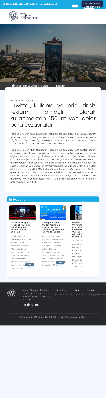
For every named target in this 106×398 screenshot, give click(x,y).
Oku (29, 265)
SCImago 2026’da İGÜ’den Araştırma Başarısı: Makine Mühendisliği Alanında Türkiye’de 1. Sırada (53, 227)
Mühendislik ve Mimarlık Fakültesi (30, 85)
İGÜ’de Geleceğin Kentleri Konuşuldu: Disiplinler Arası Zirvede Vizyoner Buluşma (20, 227)
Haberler (60, 86)
